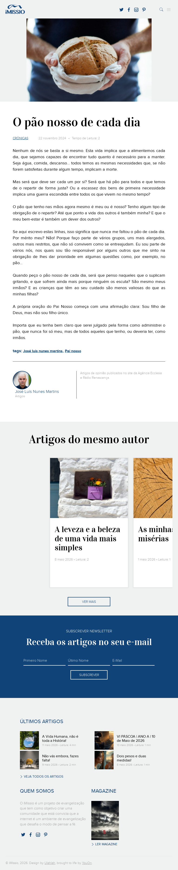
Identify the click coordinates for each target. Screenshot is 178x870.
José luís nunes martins (43, 351)
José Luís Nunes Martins (37, 391)
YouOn (87, 863)
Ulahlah (49, 863)
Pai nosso (73, 351)
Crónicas (20, 138)
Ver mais (89, 602)
